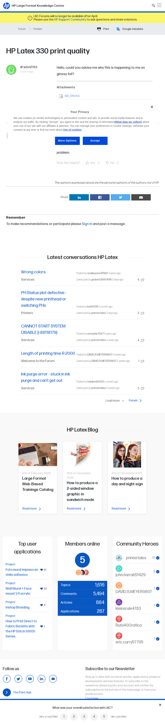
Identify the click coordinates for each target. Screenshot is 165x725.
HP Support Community (70, 19)
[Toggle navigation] (159, 5)
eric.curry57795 (129, 642)
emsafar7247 (95, 333)
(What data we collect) (128, 121)
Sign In (87, 224)
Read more (31, 508)
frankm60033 (95, 381)
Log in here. (92, 698)
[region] (82, 127)
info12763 (30, 67)
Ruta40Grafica (129, 625)
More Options (67, 140)
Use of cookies (72, 129)
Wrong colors (33, 272)
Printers (37, 29)
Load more (116, 401)
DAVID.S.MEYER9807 (99, 354)
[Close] (152, 107)
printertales (98, 313)
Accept (95, 140)
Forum (22, 29)
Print (103, 29)
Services (27, 280)
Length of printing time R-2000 (48, 353)
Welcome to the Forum (38, 361)
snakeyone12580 (97, 273)
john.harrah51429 (131, 574)
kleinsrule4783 (128, 608)
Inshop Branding (17, 607)
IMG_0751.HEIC (72, 96)
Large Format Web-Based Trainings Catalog (37, 484)
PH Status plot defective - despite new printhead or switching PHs (44, 299)
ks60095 (92, 306)
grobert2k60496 (101, 279)
